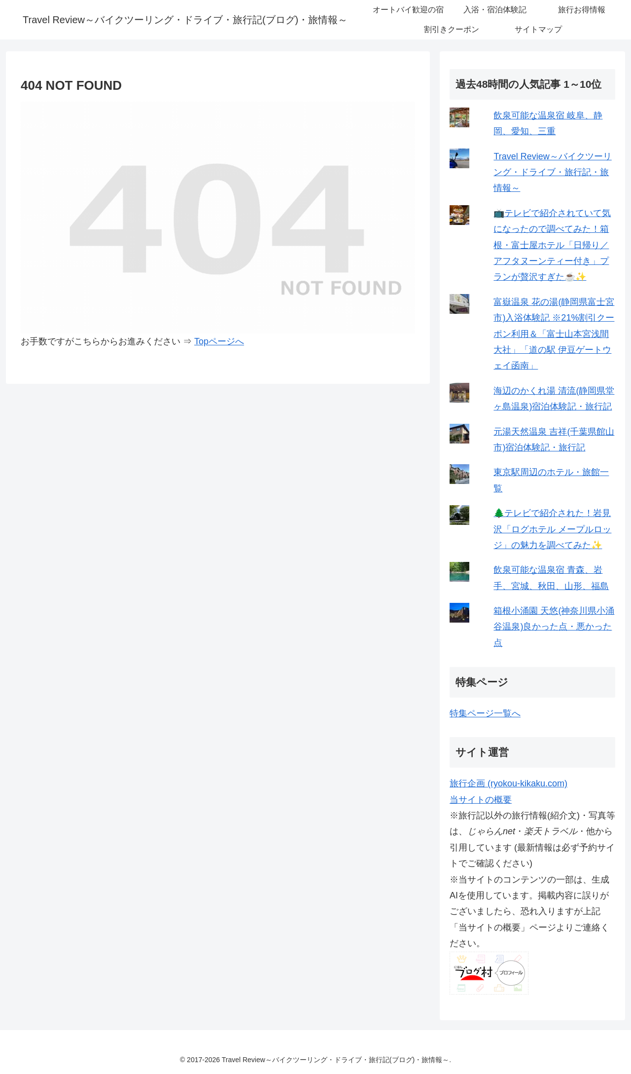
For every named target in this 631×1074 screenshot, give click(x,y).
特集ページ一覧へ (485, 713)
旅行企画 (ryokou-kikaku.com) (508, 783)
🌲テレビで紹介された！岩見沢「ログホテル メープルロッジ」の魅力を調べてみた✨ (552, 529)
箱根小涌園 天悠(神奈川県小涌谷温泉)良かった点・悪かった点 (553, 627)
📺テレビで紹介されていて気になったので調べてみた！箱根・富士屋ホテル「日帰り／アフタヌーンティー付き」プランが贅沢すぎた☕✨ (552, 245)
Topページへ (219, 341)
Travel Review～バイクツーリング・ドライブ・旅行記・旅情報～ (552, 172)
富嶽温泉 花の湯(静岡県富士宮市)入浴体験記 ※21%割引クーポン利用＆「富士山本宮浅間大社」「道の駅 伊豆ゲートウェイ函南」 (553, 334)
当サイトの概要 (481, 800)
